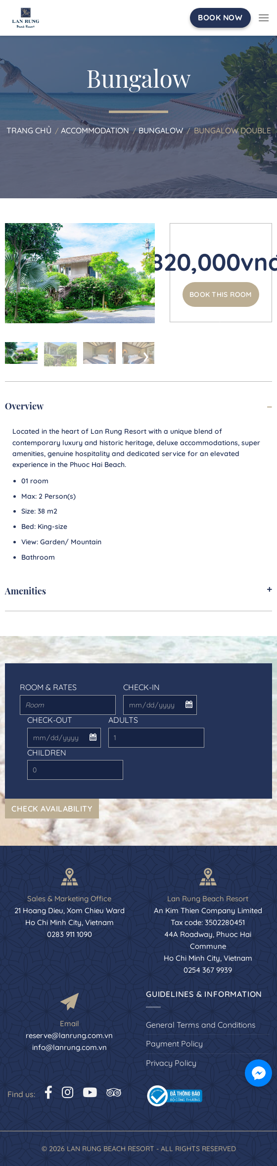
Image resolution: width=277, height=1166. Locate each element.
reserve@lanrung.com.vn (69, 1035)
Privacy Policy (171, 1063)
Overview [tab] (138, 406)
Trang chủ (28, 130)
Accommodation (95, 130)
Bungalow (160, 130)
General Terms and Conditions (201, 1025)
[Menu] (264, 17)
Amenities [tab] (138, 591)
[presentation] (13, 354)
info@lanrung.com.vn (69, 1047)
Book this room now (220, 298)
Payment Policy (174, 1044)
